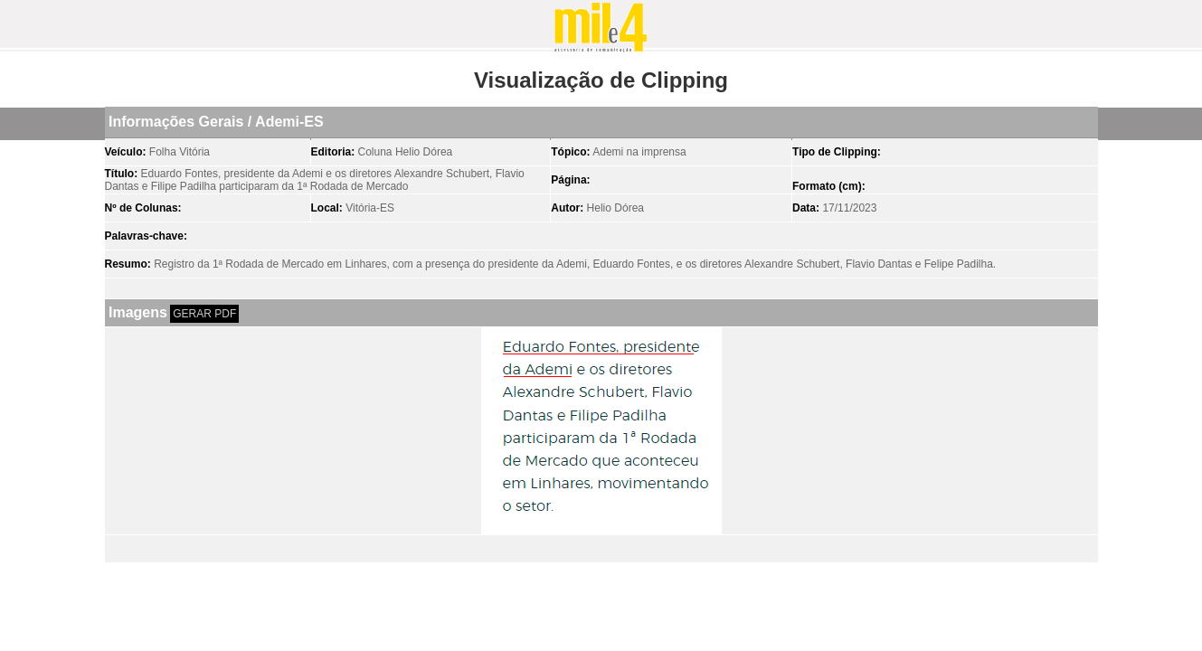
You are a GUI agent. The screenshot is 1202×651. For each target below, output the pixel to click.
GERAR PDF (204, 313)
